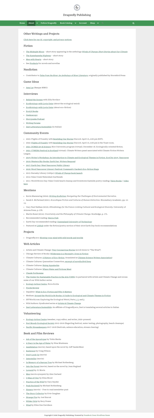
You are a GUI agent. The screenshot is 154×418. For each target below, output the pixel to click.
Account (83, 23)
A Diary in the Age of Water (38, 343)
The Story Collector (35, 393)
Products (34, 63)
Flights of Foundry (39, 143)
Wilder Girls (31, 401)
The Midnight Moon (35, 52)
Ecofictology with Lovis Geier (39, 104)
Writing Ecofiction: (57, 196)
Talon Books (116, 181)
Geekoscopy (32, 115)
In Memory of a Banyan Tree (39, 362)
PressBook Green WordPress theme (97, 415)
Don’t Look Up (32, 355)
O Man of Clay (32, 378)
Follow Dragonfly (49, 23)
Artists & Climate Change (69, 303)
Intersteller (31, 359)
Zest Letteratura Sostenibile (39, 127)
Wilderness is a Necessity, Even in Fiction (69, 254)
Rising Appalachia (51, 265)
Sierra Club (53, 218)
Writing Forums (33, 123)
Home (22, 23)
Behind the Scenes (34, 100)
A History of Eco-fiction (54, 258)
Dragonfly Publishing (77, 15)
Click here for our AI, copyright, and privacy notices (48, 40)
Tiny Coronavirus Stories (63, 250)
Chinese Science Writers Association (95, 258)
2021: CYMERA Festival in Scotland (42, 151)
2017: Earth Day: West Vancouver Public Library (48, 165)
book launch (68, 173)
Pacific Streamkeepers (36, 327)
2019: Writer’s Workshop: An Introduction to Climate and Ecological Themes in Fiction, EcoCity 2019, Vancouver (77, 158)
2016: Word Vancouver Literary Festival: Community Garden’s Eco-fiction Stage (62, 169)
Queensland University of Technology (74, 222)
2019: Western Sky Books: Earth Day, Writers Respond (50, 161)
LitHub (40, 226)
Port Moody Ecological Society (40, 323)
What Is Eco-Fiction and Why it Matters (54, 292)
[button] (102, 23)
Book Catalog (66, 23)
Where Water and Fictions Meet (57, 269)
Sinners (29, 390)
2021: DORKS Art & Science (38, 147)
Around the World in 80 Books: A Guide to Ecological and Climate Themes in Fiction (73, 296)
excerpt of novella (78, 261)
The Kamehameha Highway (38, 56)
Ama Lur (30, 88)
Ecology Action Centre (36, 284)
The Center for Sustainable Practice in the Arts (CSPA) (50, 277)
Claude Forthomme (35, 273)
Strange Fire (31, 397)
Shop (92, 23)
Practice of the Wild (35, 382)
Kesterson (30, 351)
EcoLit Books (32, 111)
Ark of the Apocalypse (36, 339)
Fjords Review (32, 288)
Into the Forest (32, 366)
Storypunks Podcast (35, 119)
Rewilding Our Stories (63, 139)
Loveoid (30, 370)
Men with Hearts (33, 59)
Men (28, 374)
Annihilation (31, 347)
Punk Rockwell (33, 386)
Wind (28, 405)
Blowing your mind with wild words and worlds (61, 238)
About (31, 23)
